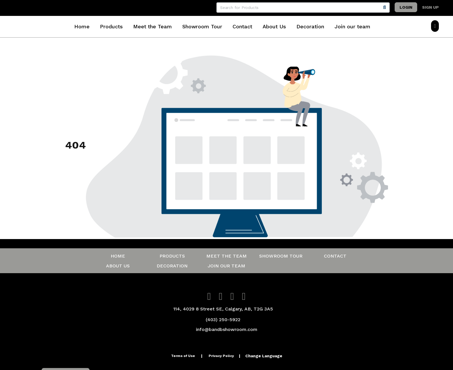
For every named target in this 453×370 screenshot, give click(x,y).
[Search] (384, 7)
